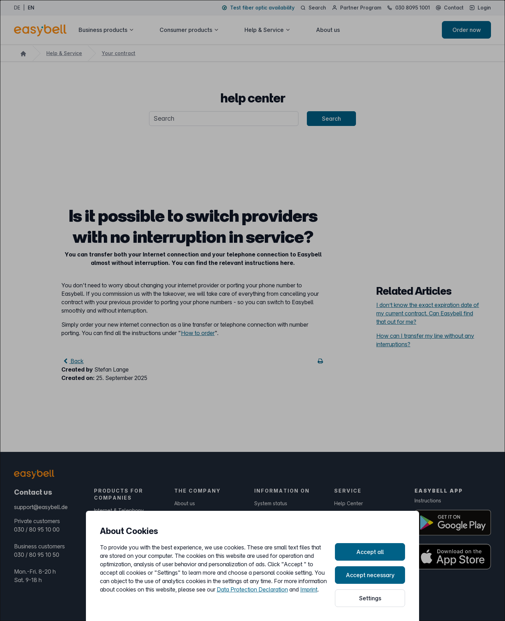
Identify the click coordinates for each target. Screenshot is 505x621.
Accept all (370, 551)
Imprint (308, 589)
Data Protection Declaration (252, 589)
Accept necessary (370, 575)
